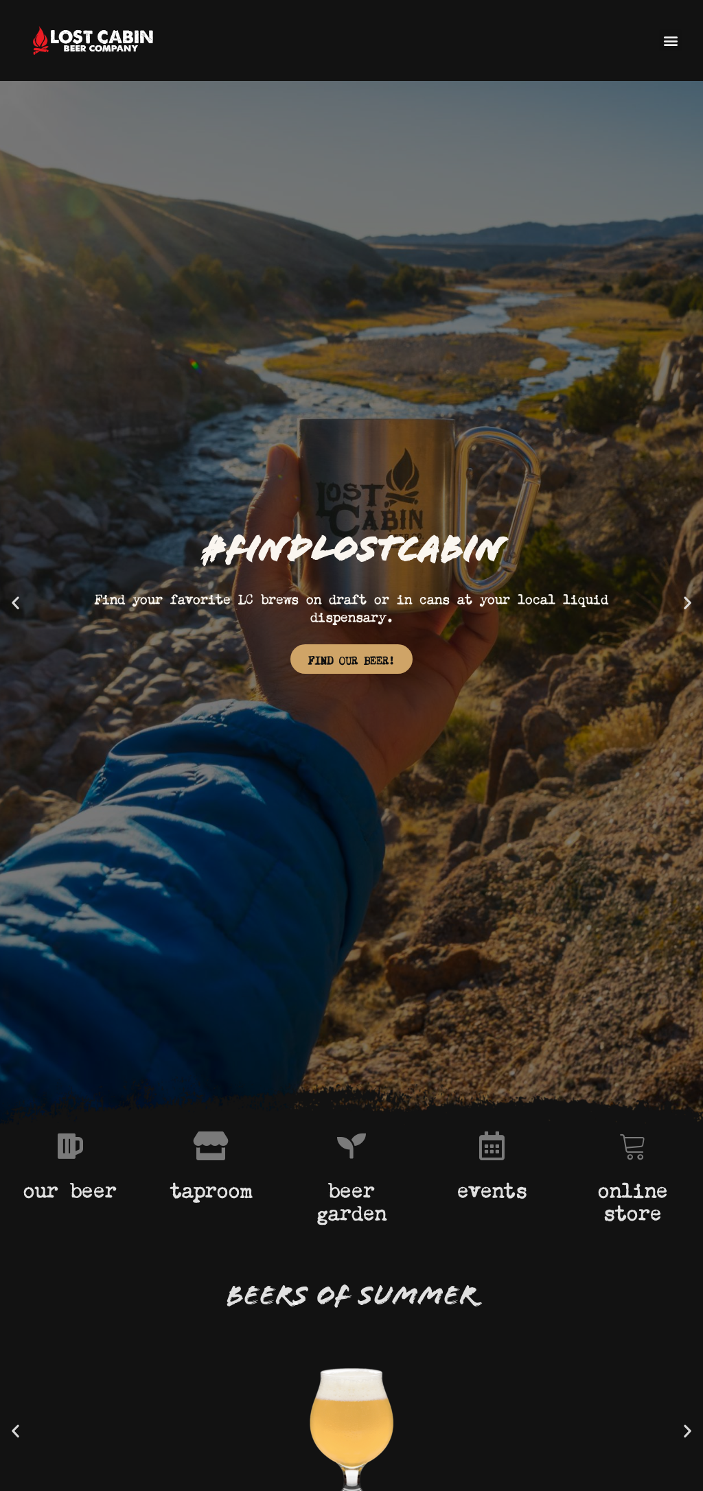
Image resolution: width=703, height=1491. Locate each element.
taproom (211, 1187)
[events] (492, 1145)
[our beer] (70, 1145)
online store (633, 1199)
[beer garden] (351, 1145)
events (492, 1187)
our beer (70, 1187)
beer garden (351, 1199)
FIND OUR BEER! (351, 659)
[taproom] (210, 1145)
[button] (670, 40)
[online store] (633, 1145)
